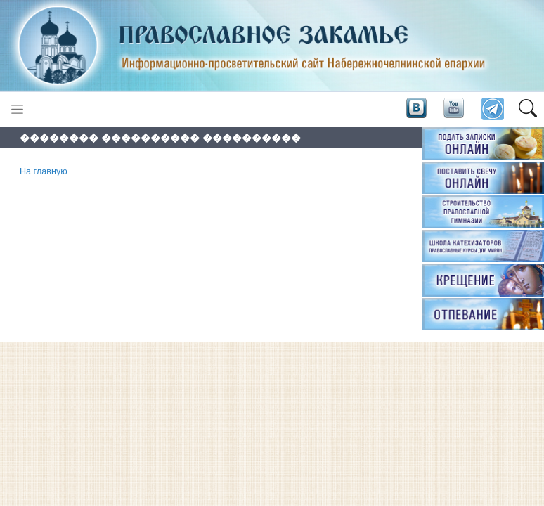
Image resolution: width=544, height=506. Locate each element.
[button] (527, 109)
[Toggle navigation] (17, 109)
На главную (43, 171)
